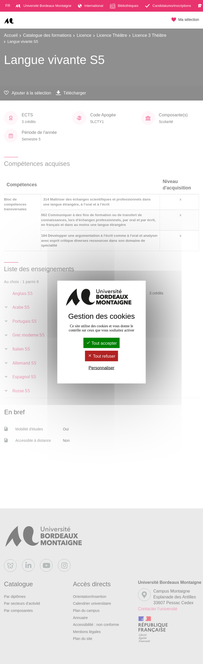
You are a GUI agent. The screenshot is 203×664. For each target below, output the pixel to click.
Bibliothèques (124, 5)
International (90, 6)
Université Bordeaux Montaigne (43, 6)
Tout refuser (102, 356)
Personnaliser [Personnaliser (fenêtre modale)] (101, 367)
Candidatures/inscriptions (168, 6)
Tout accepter (101, 343)
